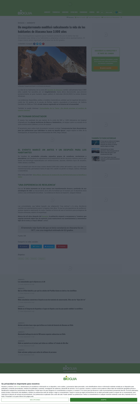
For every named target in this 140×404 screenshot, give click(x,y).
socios (18, 386)
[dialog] (70, 389)
